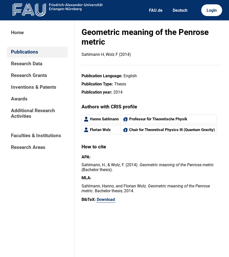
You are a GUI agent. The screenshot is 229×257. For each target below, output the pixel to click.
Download (106, 199)
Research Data (26, 64)
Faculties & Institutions (36, 135)
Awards (19, 99)
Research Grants (29, 75)
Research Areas (28, 147)
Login (212, 10)
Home (17, 32)
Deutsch (180, 10)
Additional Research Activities (33, 113)
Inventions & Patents (33, 87)
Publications (24, 52)
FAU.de (156, 10)
